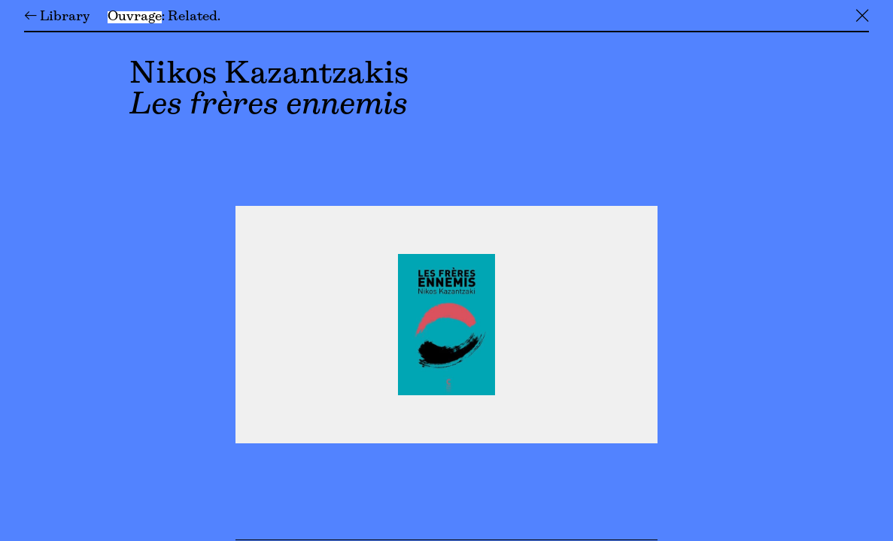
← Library (57, 17)
